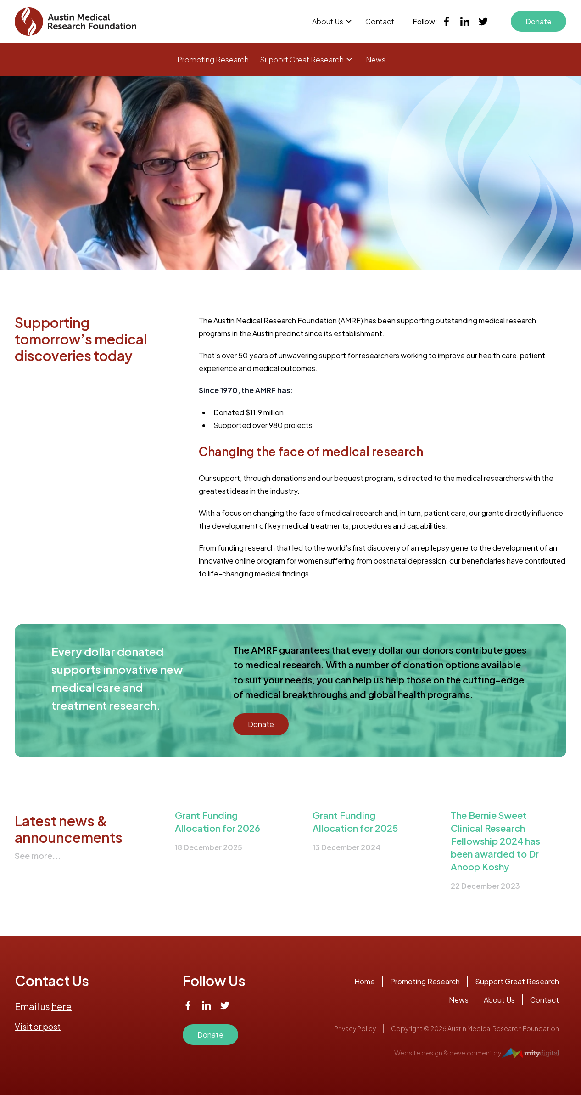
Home (364, 981)
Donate (538, 21)
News (375, 59)
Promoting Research (213, 59)
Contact (379, 21)
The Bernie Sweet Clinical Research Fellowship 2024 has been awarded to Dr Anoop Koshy (495, 840)
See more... (38, 855)
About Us (327, 21)
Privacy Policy (355, 1028)
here (61, 1006)
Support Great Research (302, 59)
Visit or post (38, 1026)
